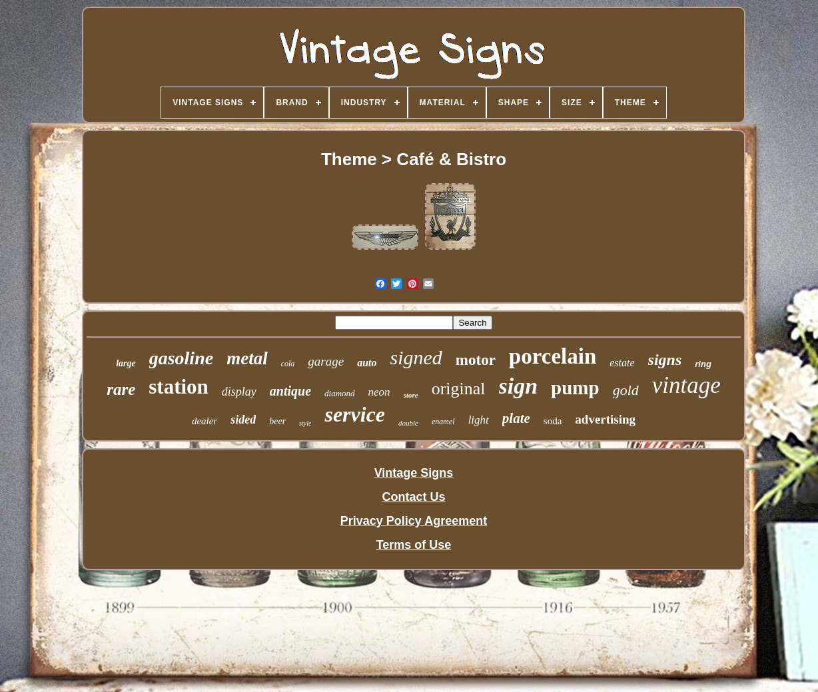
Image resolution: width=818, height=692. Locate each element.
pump (575, 387)
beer (277, 421)
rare (121, 389)
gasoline (181, 358)
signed (416, 357)
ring (703, 364)
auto (366, 362)
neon (379, 392)
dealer (204, 421)
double (408, 423)
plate (516, 418)
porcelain (552, 356)
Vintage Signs (414, 473)
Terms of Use (414, 544)
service (354, 414)
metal (247, 358)
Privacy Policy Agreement (413, 520)
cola (288, 363)
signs (665, 359)
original (459, 388)
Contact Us (413, 497)
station (178, 386)
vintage (686, 385)
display (239, 391)
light (478, 420)
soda (553, 421)
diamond (339, 393)
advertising (605, 419)
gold (626, 390)
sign (518, 386)
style (305, 423)
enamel (443, 421)
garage (326, 361)
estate (622, 362)
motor (476, 360)
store (411, 395)
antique (290, 391)
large (126, 363)
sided (243, 419)
